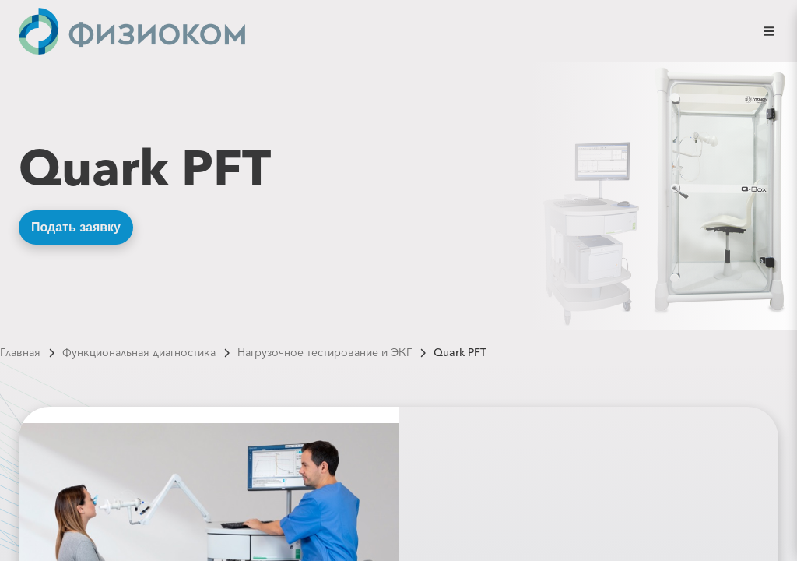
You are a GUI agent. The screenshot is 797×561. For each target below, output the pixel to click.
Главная (20, 352)
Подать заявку (76, 227)
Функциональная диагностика (139, 352)
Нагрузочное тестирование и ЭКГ (324, 352)
